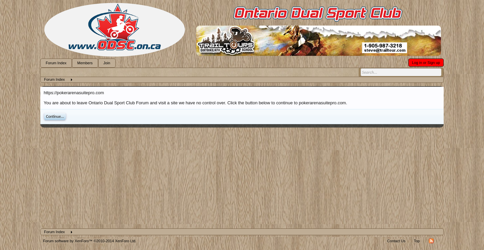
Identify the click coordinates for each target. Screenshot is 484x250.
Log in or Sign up (426, 63)
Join (107, 63)
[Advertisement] (242, 178)
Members (85, 63)
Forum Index (56, 63)
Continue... (55, 116)
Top (417, 241)
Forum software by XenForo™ (89, 241)
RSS (431, 241)
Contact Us (396, 241)
